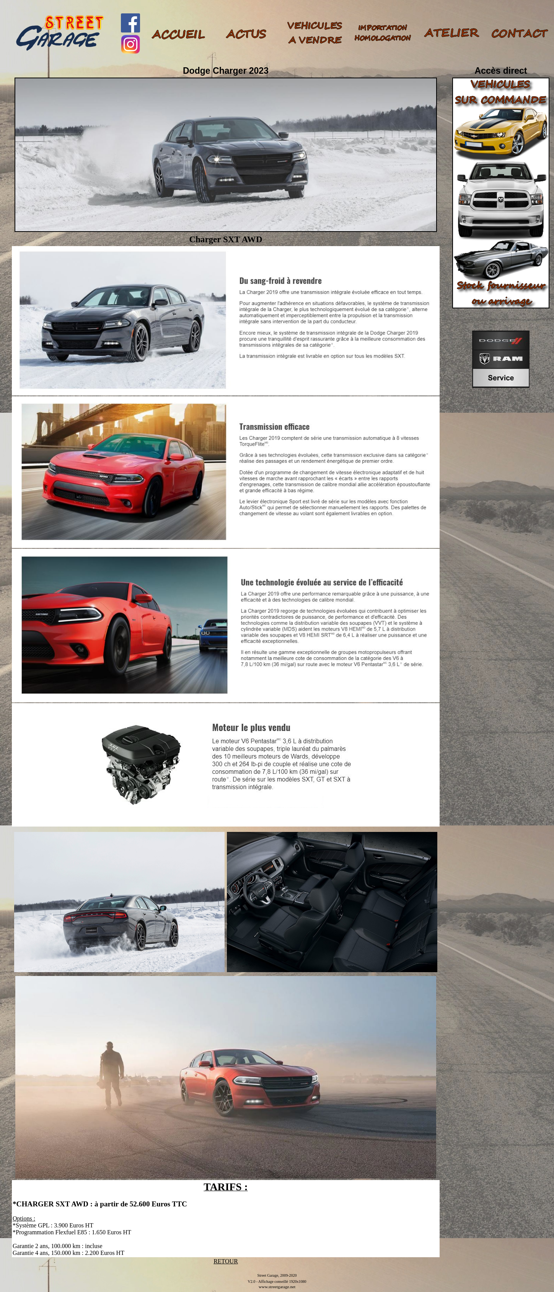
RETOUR (225, 1261)
